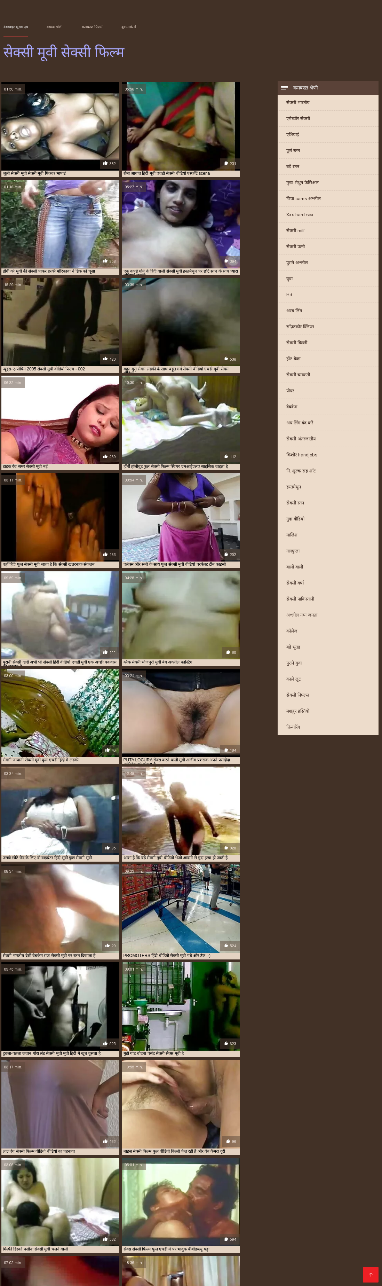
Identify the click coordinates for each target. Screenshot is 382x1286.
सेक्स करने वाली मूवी (157, 1206)
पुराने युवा (294, 664)
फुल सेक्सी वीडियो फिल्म (165, 1202)
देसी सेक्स (186, 1237)
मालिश (291, 536)
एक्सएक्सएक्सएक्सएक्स (128, 1243)
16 (166, 1146)
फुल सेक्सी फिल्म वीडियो (33, 1202)
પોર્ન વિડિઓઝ (36, 1276)
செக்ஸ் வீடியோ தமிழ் (118, 1259)
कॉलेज (291, 632)
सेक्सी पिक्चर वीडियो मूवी (63, 1210)
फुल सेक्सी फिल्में (67, 1202)
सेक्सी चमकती (298, 375)
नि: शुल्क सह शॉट (301, 472)
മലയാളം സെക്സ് (195, 1265)
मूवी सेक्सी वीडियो (27, 1206)
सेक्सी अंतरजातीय (301, 439)
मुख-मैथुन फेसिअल (302, 183)
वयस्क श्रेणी (55, 27)
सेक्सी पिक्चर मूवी (27, 1210)
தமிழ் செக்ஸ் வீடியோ (60, 1248)
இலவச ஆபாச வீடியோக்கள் (52, 1265)
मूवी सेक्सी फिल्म (314, 1202)
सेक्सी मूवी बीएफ (106, 1254)
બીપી (227, 1237)
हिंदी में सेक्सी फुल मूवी (277, 1265)
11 (149, 1146)
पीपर (290, 391)
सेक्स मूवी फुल (188, 1206)
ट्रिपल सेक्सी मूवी (318, 1198)
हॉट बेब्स (293, 359)
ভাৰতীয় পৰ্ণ (333, 1226)
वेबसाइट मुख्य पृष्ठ (15, 27)
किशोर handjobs (301, 455)
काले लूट (293, 680)
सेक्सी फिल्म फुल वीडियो (219, 1210)
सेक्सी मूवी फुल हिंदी (25, 1259)
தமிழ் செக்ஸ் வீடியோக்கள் (124, 1248)
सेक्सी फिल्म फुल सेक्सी (258, 1210)
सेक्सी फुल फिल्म (81, 1213)
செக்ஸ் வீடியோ (232, 1259)
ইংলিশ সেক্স (156, 1231)
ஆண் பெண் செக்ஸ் (351, 1248)
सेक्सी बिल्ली (296, 343)
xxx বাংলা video (182, 1226)
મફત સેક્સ (172, 1248)
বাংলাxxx (35, 1270)
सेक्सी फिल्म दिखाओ (137, 1226)
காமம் (37, 1231)
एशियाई (292, 135)
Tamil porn (165, 1270)
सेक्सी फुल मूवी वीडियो (113, 1213)
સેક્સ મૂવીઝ (47, 1226)
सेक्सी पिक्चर (53, 1243)
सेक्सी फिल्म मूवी (292, 1210)
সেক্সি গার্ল (313, 1270)
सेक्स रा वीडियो (164, 1259)
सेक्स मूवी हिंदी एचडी (344, 1254)
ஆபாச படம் (110, 1270)
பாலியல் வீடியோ (117, 1231)
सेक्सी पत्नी (295, 247)
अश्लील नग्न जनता (301, 616)
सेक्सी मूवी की (236, 1265)
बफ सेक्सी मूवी (265, 1202)
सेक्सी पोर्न (14, 1254)
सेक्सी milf (295, 231)
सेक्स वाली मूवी (213, 1206)
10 (141, 1146)
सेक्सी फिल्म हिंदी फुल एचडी (32, 1237)
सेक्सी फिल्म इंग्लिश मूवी (311, 1243)
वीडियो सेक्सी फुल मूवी (91, 1206)
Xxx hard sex (299, 215)
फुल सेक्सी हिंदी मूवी (202, 1202)
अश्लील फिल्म (171, 1243)
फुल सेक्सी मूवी (95, 1202)
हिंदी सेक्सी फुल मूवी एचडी (291, 1254)
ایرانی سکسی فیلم (295, 1226)
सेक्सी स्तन (295, 504)
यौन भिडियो (183, 1231)
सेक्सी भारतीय (298, 103)
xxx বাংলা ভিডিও (69, 1231)
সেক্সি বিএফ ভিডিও (122, 1237)
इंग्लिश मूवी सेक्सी (15, 1198)
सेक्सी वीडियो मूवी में (277, 1259)
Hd (289, 295)
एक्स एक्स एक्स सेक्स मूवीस (252, 1198)
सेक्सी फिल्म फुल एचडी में (143, 1210)
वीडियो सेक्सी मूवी (125, 1206)
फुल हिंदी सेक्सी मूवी (236, 1202)
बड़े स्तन (292, 167)
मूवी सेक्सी (288, 1202)
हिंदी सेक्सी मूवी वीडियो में (297, 1231)
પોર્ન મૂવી (258, 1231)
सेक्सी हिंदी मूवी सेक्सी (192, 1254)
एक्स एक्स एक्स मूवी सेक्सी (209, 1198)
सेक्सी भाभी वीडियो (201, 1270)
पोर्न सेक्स (363, 1231)
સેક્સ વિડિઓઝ (206, 1243)
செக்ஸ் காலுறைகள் (88, 1226)
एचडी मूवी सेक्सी (289, 1198)
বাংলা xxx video (69, 1259)
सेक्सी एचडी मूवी (326, 1206)
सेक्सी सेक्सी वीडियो (308, 1237)
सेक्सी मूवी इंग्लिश (167, 1213)
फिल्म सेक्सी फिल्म (351, 1237)
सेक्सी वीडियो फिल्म (70, 1270)
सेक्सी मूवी (142, 1213)
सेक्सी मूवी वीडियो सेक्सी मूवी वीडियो (261, 1270)
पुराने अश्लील (297, 263)
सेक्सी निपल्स (297, 696)
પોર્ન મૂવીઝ (196, 1259)
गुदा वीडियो (295, 520)
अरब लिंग (294, 311)
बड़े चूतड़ (293, 648)
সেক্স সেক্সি (338, 1231)
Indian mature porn (300, 1248)
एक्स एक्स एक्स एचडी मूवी (166, 1198)
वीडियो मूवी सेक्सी (57, 1206)
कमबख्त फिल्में (92, 27)
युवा (289, 279)
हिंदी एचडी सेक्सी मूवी (324, 1259)
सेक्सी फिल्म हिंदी (109, 1265)
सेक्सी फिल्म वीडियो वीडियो (44, 1213)
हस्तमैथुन (293, 488)
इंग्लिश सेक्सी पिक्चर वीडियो (56, 1254)
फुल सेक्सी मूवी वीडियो (127, 1202)
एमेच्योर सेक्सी (298, 119)
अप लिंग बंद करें (299, 423)
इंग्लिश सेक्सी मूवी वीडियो (124, 1198)
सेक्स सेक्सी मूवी (241, 1206)
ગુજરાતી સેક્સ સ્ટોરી (221, 1231)
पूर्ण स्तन (293, 151)
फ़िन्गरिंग (293, 728)
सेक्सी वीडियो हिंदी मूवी (212, 1248)
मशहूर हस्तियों (297, 712)
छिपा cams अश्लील (303, 199)
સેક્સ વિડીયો (85, 1243)
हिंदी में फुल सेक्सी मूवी (261, 1237)
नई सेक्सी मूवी (345, 1198)
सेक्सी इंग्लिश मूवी (297, 1206)
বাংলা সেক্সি (16, 1226)
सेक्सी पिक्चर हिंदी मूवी (103, 1210)
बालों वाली (294, 568)
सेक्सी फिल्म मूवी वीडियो (327, 1210)
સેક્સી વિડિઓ (81, 1237)
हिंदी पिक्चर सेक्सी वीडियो (255, 1243)
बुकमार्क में (128, 27)
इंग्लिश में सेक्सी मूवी (88, 1198)
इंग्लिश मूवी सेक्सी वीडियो (50, 1198)
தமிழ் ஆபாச (19, 1243)
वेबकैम (291, 407)
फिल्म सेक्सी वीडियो (240, 1254)
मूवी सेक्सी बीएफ (343, 1202)
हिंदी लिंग (209, 1237)
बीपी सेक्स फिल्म (256, 1248)
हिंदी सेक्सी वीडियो (149, 1265)
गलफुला (293, 552)
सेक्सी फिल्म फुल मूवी (182, 1210)
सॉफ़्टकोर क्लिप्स (300, 327)
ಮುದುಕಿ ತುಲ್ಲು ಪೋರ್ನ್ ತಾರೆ (238, 1226)
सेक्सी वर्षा (295, 584)
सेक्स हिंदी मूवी (268, 1206)
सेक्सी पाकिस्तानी (300, 600)
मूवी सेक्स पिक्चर (73, 1276)
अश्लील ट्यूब (160, 1237)
